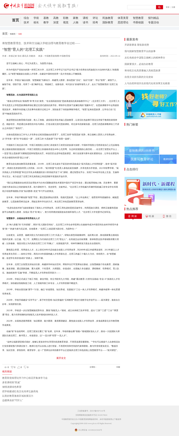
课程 (85, 17)
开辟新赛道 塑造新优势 (137, 45)
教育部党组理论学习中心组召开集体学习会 (25, 378)
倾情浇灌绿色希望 (11, 387)
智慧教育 (138, 17)
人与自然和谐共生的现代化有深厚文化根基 (147, 83)
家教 (75, 17)
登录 (167, 7)
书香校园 (138, 22)
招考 (95, 22)
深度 (56, 22)
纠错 (118, 367)
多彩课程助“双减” (11, 382)
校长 (36, 22)
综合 (26, 17)
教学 (46, 22)
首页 (15, 20)
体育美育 (123, 17)
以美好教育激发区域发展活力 (17, 396)
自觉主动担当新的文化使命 (139, 77)
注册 (173, 7)
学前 (36, 17)
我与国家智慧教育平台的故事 (140, 51)
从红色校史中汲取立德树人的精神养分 (145, 57)
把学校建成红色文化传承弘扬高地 (20, 391)
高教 (56, 17)
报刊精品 (153, 17)
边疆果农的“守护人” (12, 400)
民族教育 (107, 17)
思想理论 (123, 22)
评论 (95, 17)
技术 (26, 22)
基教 (46, 17)
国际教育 (107, 22)
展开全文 (61, 358)
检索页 (13, 34)
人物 (75, 22)
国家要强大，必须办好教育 (139, 64)
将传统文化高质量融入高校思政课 (142, 70)
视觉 (65, 22)
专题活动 (153, 22)
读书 (85, 22)
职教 (65, 17)
